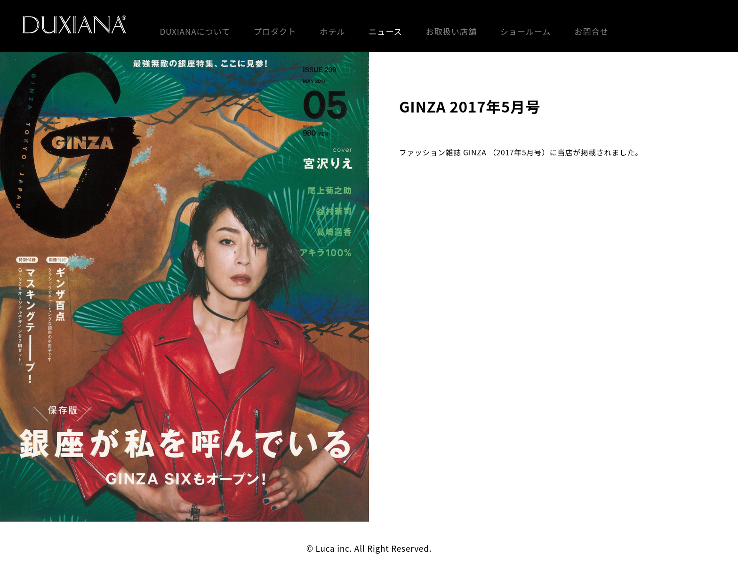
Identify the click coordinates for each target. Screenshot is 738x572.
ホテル (332, 31)
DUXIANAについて (195, 31)
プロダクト (275, 31)
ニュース (385, 31)
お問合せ (591, 31)
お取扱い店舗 (450, 31)
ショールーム (525, 31)
